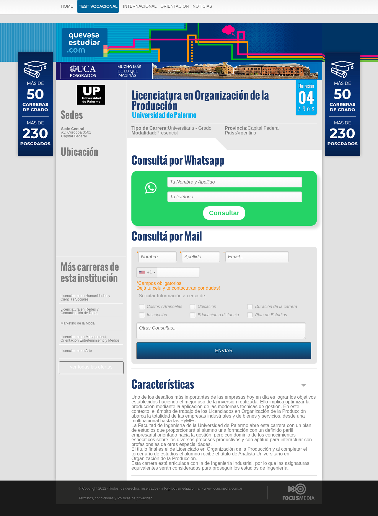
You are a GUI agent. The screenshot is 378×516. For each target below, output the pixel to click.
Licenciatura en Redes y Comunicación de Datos (80, 311)
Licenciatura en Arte (76, 351)
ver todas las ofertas (91, 366)
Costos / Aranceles (164, 306)
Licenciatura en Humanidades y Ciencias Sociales (85, 297)
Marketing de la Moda (77, 323)
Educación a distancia (218, 314)
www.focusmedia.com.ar (223, 488)
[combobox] (147, 272)
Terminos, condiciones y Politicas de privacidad (116, 498)
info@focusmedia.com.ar (181, 488)
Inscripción (157, 314)
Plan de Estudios (271, 314)
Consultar (224, 213)
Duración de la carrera (276, 306)
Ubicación (207, 306)
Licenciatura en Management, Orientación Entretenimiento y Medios (90, 339)
